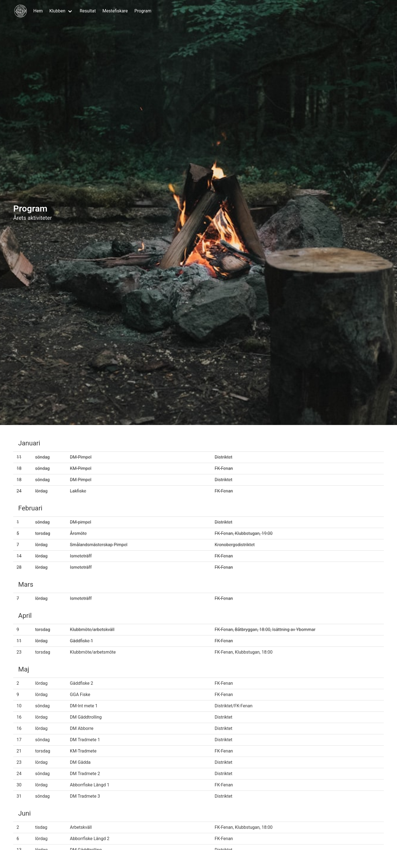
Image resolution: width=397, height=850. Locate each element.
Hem (38, 10)
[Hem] (20, 11)
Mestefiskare (115, 10)
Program (143, 10)
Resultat (88, 10)
